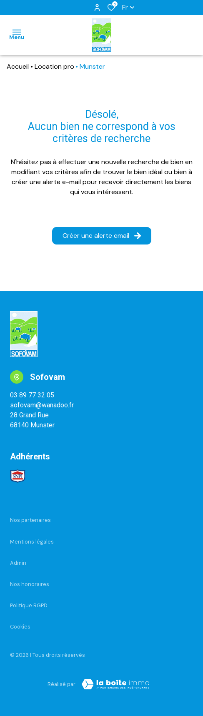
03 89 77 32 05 (32, 395)
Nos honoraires (29, 584)
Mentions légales (32, 541)
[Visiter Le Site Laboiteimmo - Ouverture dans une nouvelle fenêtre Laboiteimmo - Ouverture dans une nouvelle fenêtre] (115, 684)
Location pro (54, 66)
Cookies (20, 626)
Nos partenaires (30, 520)
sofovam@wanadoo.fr (42, 405)
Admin (18, 562)
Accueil (18, 66)
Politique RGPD (29, 605)
